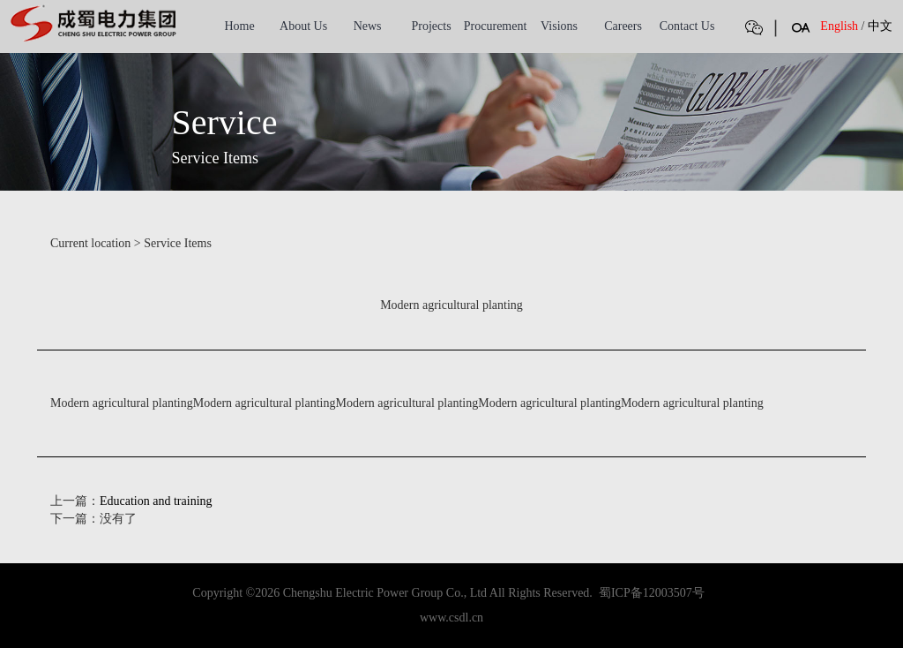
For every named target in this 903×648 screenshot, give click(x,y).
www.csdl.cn (451, 617)
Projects (432, 26)
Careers (623, 26)
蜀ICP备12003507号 (652, 592)
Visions (559, 26)
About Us (303, 26)
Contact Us (687, 26)
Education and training (156, 501)
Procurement (495, 26)
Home (239, 26)
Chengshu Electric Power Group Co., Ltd (385, 592)
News (368, 26)
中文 (880, 26)
